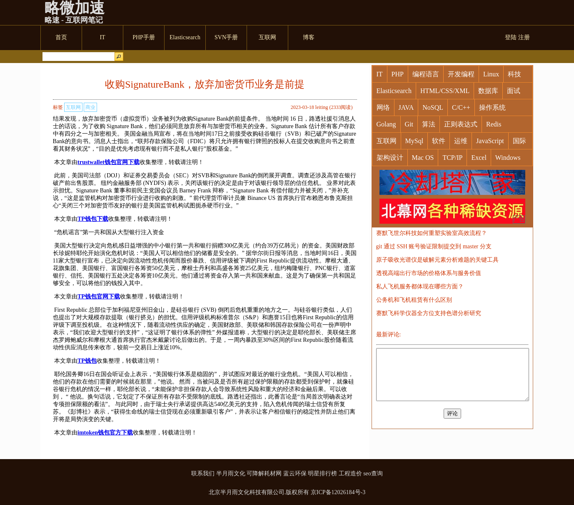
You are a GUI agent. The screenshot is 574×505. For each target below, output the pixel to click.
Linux (491, 74)
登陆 (511, 37)
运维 (460, 140)
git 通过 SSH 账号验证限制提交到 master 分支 (434, 246)
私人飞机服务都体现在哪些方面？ (420, 286)
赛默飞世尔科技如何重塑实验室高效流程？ (431, 233)
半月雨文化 (230, 473)
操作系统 (492, 107)
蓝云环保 (295, 473)
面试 (513, 90)
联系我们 (203, 473)
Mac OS (423, 157)
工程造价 (350, 473)
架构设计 (390, 157)
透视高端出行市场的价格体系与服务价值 (428, 273)
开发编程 (461, 74)
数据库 (488, 90)
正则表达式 (460, 124)
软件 (438, 140)
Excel (478, 157)
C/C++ (461, 107)
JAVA (406, 107)
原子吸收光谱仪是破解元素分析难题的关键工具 (437, 260)
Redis (493, 124)
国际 (519, 140)
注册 (524, 37)
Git (409, 124)
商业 (90, 107)
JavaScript (490, 140)
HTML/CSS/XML (444, 90)
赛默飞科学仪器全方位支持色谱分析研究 (428, 313)
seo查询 (373, 473)
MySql (414, 140)
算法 (428, 124)
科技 (514, 74)
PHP (398, 74)
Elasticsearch (394, 90)
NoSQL (432, 107)
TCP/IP (452, 157)
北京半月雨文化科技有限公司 (247, 492)
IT (380, 74)
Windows (508, 157)
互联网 (73, 107)
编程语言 (425, 74)
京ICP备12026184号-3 (338, 492)
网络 (383, 107)
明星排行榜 (322, 473)
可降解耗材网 (264, 473)
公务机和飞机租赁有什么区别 (414, 300)
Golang (386, 124)
